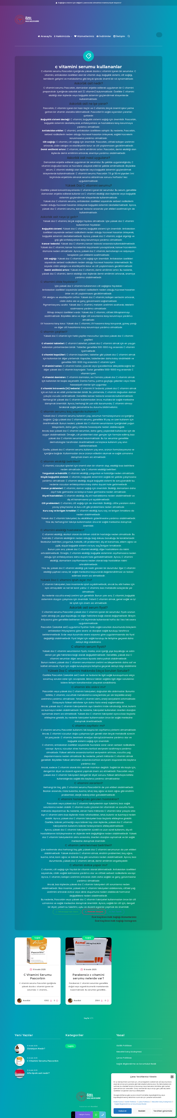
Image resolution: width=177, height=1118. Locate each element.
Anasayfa (45, 36)
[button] (172, 1077)
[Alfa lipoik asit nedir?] (20, 1073)
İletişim (119, 36)
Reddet (141, 1111)
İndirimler (104, 36)
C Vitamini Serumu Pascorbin (42, 1061)
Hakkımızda (118, 1102)
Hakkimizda (62, 36)
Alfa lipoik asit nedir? (38, 1073)
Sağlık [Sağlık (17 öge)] (71, 1046)
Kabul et (122, 1111)
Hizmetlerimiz (84, 36)
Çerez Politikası (144, 1102)
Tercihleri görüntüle (162, 1111)
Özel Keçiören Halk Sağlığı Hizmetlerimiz (114, 917)
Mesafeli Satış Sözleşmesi (162, 1102)
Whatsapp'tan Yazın (67, 912)
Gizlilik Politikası (130, 1102)
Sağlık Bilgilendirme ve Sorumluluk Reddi (130, 1104)
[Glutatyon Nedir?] (20, 1049)
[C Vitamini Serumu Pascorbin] (20, 1061)
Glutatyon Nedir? (36, 1048)
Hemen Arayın (94, 911)
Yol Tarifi (116, 911)
